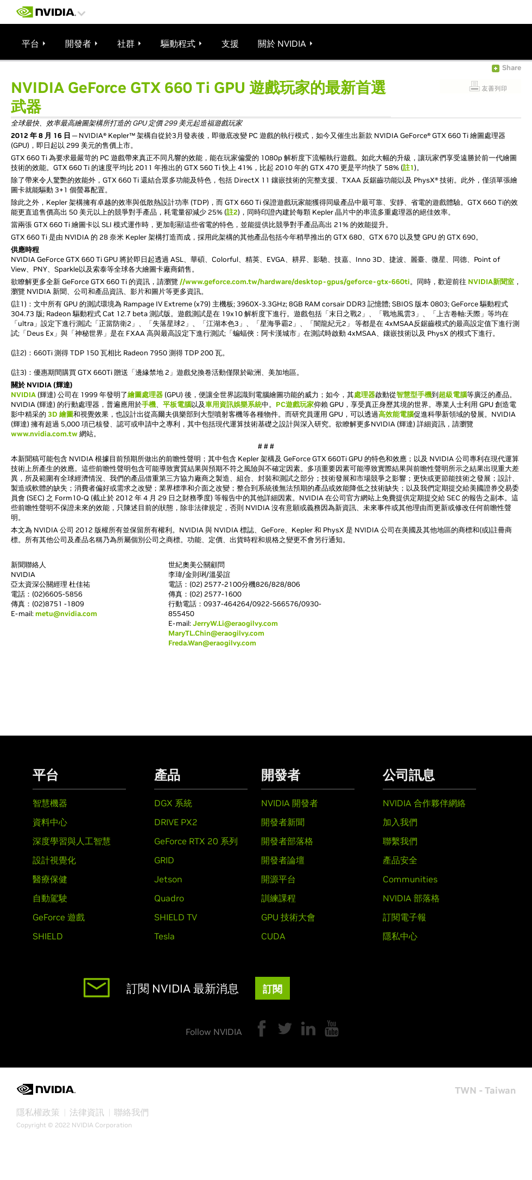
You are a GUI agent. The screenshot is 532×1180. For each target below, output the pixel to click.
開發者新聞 (283, 822)
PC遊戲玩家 (295, 404)
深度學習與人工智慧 (72, 841)
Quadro (169, 898)
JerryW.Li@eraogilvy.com (235, 623)
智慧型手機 (414, 394)
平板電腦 (177, 404)
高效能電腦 (396, 414)
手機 (149, 404)
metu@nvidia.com (66, 613)
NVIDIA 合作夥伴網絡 (424, 803)
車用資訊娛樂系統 (233, 404)
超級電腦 (453, 394)
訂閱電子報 (404, 917)
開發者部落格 (287, 841)
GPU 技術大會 (288, 917)
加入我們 (400, 822)
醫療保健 (50, 879)
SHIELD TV (175, 917)
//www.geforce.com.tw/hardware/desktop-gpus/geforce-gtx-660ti (295, 281)
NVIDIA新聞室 (491, 281)
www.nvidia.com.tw (44, 433)
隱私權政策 (38, 1112)
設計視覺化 (54, 860)
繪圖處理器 (145, 394)
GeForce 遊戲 (59, 917)
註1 (408, 167)
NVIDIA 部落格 (411, 898)
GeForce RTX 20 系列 (196, 841)
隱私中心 (400, 936)
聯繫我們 (400, 841)
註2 (232, 212)
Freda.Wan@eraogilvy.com (212, 643)
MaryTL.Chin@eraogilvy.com (216, 633)
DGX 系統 (173, 803)
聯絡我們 (131, 1112)
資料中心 (50, 822)
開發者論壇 (283, 860)
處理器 (364, 394)
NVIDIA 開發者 (289, 803)
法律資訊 (86, 1112)
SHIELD (48, 936)
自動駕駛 (50, 898)
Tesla (164, 936)
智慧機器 (50, 803)
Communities (410, 879)
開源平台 (278, 879)
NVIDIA (23, 394)
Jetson (168, 879)
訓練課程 (278, 898)
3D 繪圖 (60, 414)
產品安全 (400, 860)
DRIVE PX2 (176, 822)
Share (511, 67)
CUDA (273, 936)
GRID (164, 860)
